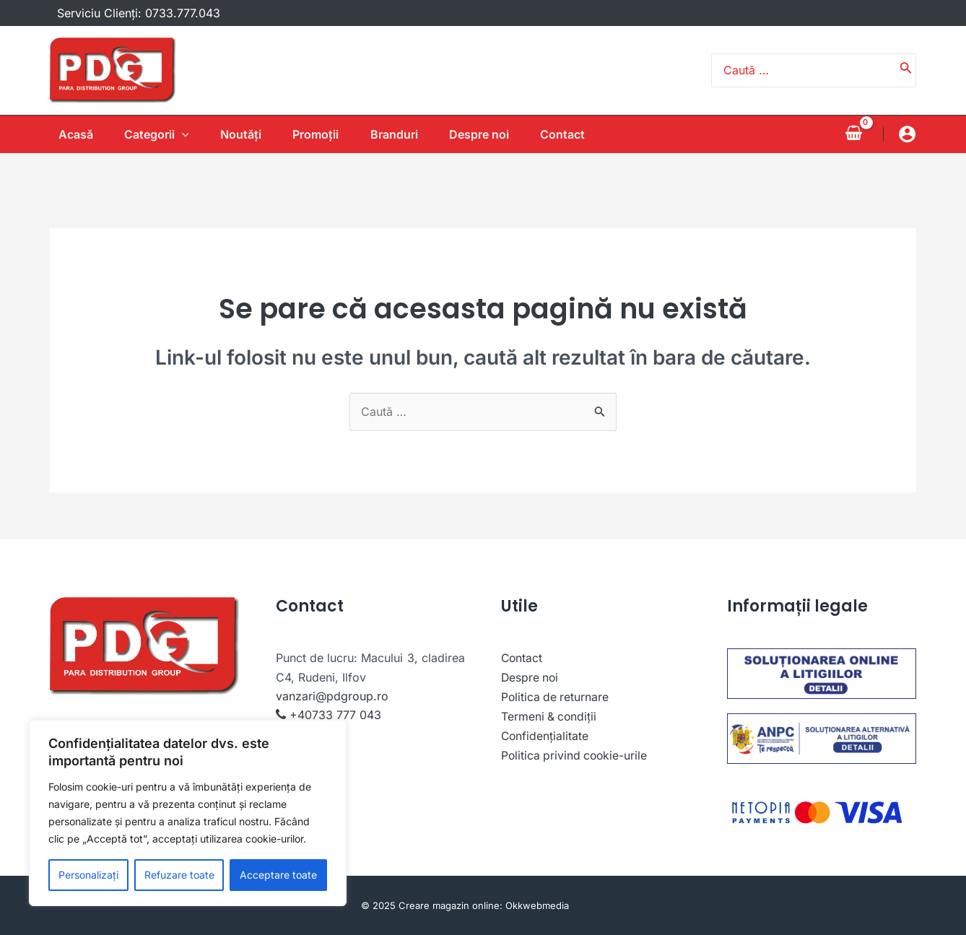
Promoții (318, 134)
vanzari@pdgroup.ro (332, 696)
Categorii (151, 134)
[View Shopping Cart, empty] (853, 133)
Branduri (399, 134)
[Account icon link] (907, 134)
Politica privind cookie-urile (575, 753)
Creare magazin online (449, 905)
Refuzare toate (179, 875)
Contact (574, 134)
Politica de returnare (556, 696)
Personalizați (88, 875)
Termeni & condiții (550, 715)
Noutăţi (239, 134)
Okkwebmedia (537, 905)
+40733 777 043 (335, 715)
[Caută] (906, 70)
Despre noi (488, 134)
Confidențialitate (545, 734)
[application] (177, 134)
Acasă (67, 134)
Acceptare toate (278, 875)
